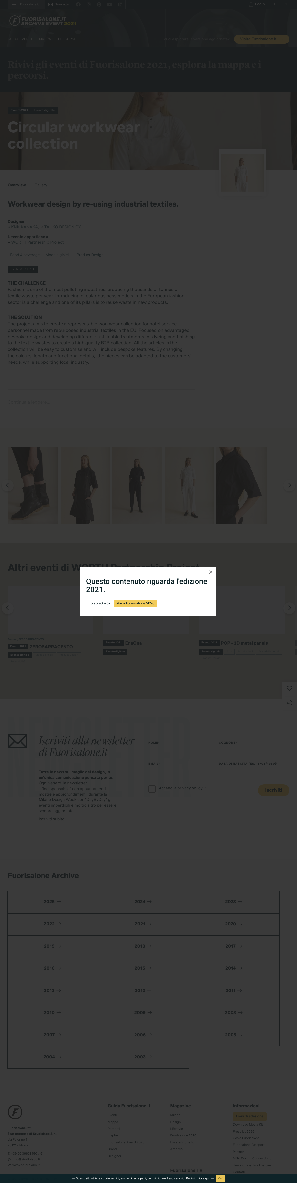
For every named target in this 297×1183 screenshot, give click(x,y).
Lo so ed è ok (100, 603)
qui (207, 1178)
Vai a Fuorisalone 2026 (139, 603)
